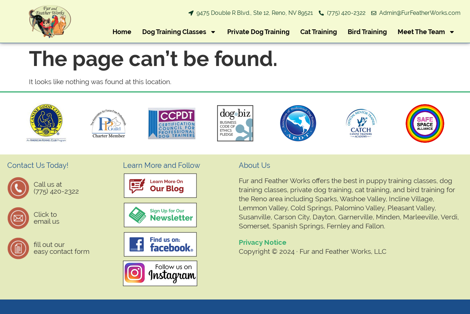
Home (122, 32)
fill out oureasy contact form (61, 247)
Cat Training (318, 32)
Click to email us (46, 217)
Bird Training (367, 32)
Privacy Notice (262, 242)
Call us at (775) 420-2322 (56, 187)
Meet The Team (426, 32)
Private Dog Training (258, 32)
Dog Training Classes (179, 32)
